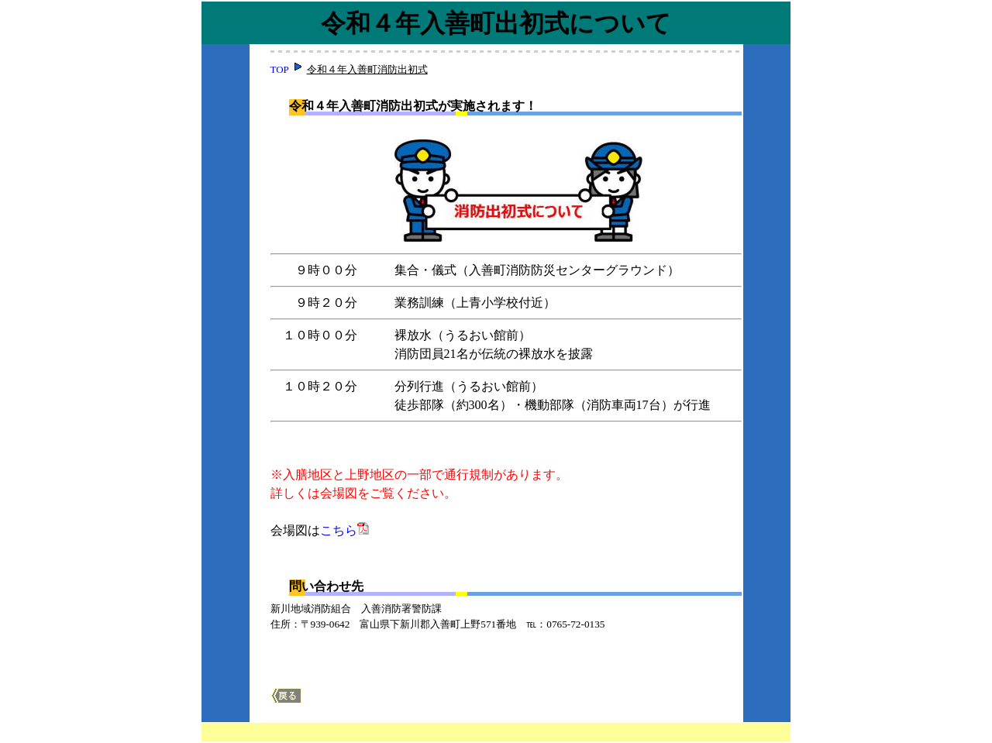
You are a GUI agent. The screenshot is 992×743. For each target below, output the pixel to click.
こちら (338, 530)
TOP (279, 69)
